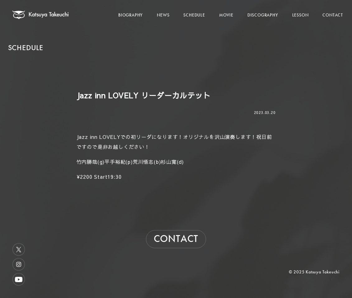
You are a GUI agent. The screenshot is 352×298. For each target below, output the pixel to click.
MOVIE (226, 15)
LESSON (300, 15)
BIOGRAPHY (130, 15)
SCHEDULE (194, 15)
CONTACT (332, 15)
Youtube (18, 279)
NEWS (163, 15)
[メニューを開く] (328, 8)
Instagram (18, 264)
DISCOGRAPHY (262, 15)
